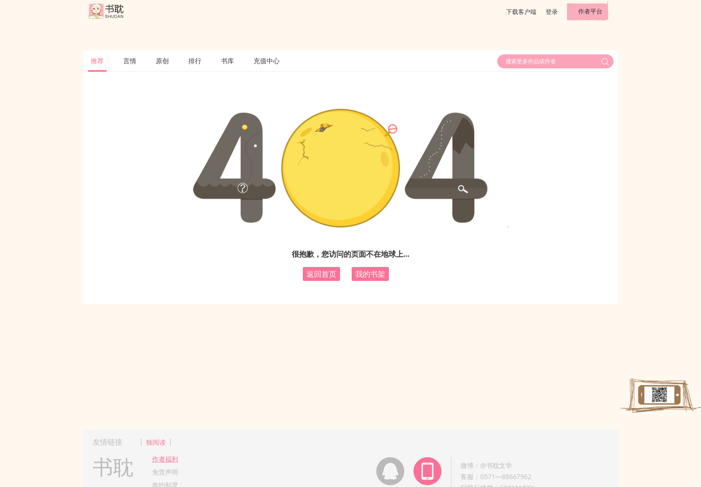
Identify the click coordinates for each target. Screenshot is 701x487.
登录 (552, 11)
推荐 (97, 60)
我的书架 (370, 274)
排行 (194, 60)
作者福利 (165, 458)
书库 (227, 60)
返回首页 (321, 274)
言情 (129, 60)
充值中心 (267, 60)
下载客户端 (521, 11)
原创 (162, 60)
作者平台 (590, 11)
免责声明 (165, 471)
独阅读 (156, 442)
